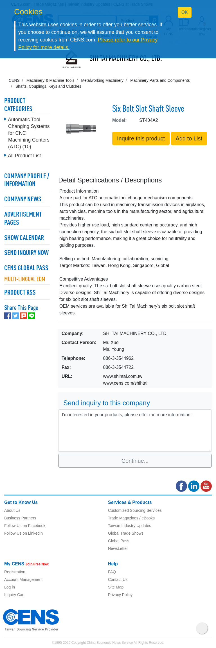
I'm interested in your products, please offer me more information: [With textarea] (135, 430)
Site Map (115, 587)
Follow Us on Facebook (24, 525)
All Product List (24, 155)
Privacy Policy (120, 594)
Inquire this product (141, 138)
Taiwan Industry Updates (129, 525)
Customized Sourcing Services (135, 510)
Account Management (23, 579)
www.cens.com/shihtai (125, 383)
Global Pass (118, 541)
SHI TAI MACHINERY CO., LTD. (125, 59)
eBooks (148, 518)
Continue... (135, 461)
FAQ (112, 572)
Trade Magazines (123, 518)
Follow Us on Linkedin (23, 533)
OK (184, 12)
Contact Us (117, 579)
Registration (14, 572)
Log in (9, 587)
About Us (12, 510)
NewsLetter (118, 548)
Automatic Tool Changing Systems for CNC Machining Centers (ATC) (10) (29, 133)
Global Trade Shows (125, 533)
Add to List (189, 138)
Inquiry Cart (14, 594)
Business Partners (20, 518)
